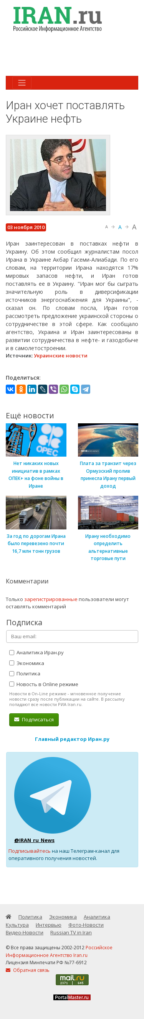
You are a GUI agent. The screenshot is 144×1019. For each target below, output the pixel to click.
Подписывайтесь (29, 850)
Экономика (26, 663)
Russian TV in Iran (71, 932)
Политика (24, 673)
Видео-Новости (24, 932)
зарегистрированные (51, 599)
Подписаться (34, 719)
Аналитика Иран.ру (36, 652)
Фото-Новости (86, 924)
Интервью (48, 924)
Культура (17, 924)
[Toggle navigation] (21, 82)
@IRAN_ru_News (34, 840)
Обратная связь (28, 970)
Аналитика (97, 916)
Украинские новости (61, 355)
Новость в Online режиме (43, 684)
